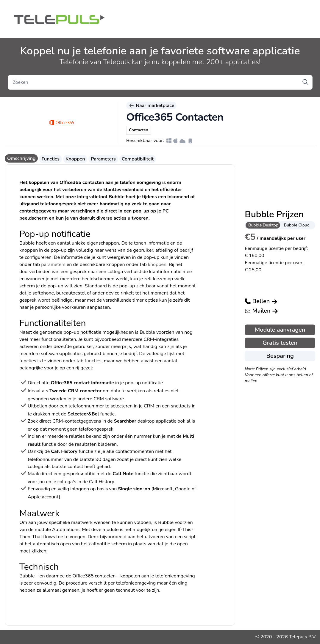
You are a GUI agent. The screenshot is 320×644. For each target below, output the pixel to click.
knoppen (157, 264)
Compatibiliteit (138, 159)
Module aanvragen (280, 330)
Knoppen (75, 159)
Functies (50, 159)
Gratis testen (280, 343)
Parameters (103, 159)
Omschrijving (21, 158)
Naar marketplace (151, 105)
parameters (53, 264)
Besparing (280, 356)
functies (93, 361)
